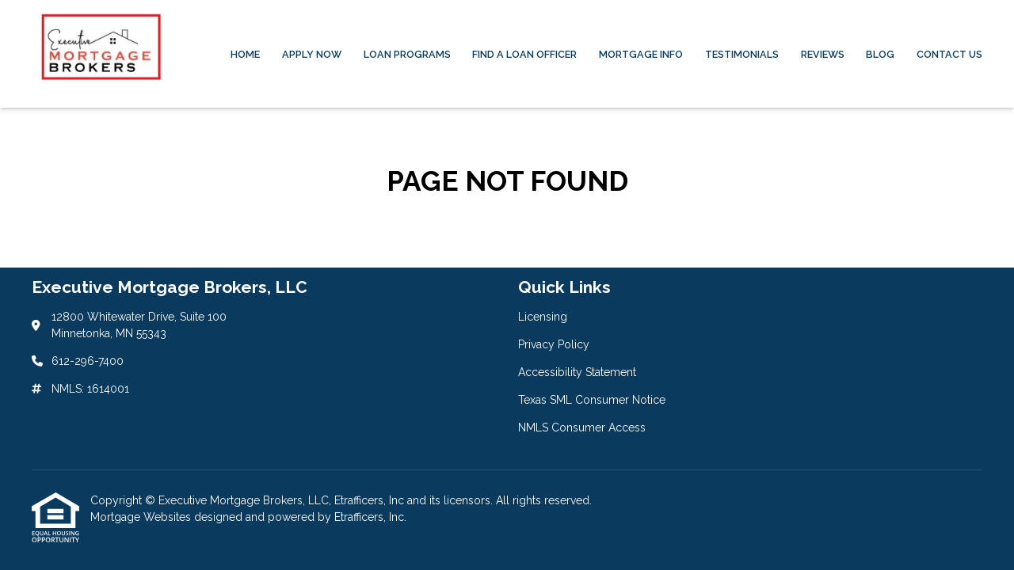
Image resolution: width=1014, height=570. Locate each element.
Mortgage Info (641, 54)
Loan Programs (407, 54)
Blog (880, 54)
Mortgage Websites (142, 517)
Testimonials (742, 54)
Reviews (822, 54)
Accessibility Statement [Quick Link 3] (577, 372)
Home (245, 54)
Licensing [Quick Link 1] (542, 316)
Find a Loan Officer (524, 54)
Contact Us (949, 54)
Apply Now (311, 54)
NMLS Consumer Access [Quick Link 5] (582, 427)
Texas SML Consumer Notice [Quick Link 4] (591, 399)
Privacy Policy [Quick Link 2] (553, 344)
